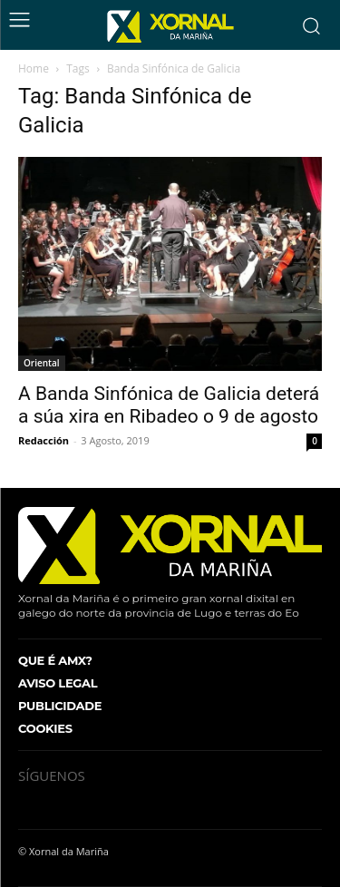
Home (33, 68)
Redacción (43, 440)
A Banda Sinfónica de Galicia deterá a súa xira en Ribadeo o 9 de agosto (168, 405)
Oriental (42, 362)
